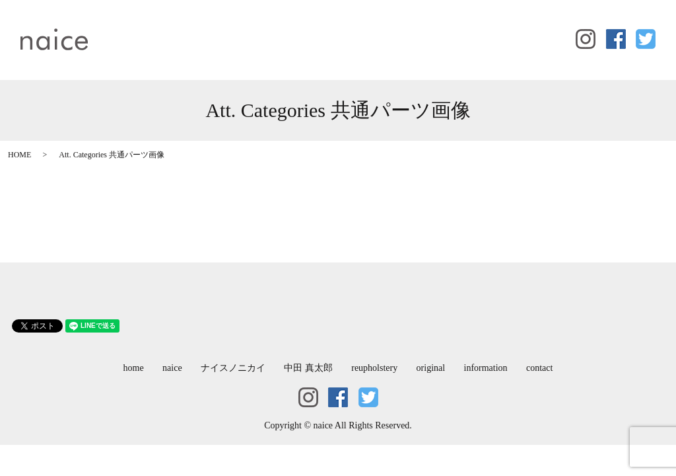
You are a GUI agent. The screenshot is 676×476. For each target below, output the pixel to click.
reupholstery (368, 30)
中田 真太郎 (301, 30)
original (426, 30)
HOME (19, 154)
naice (162, 30)
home (121, 30)
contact (124, 50)
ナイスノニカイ (223, 30)
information (482, 30)
